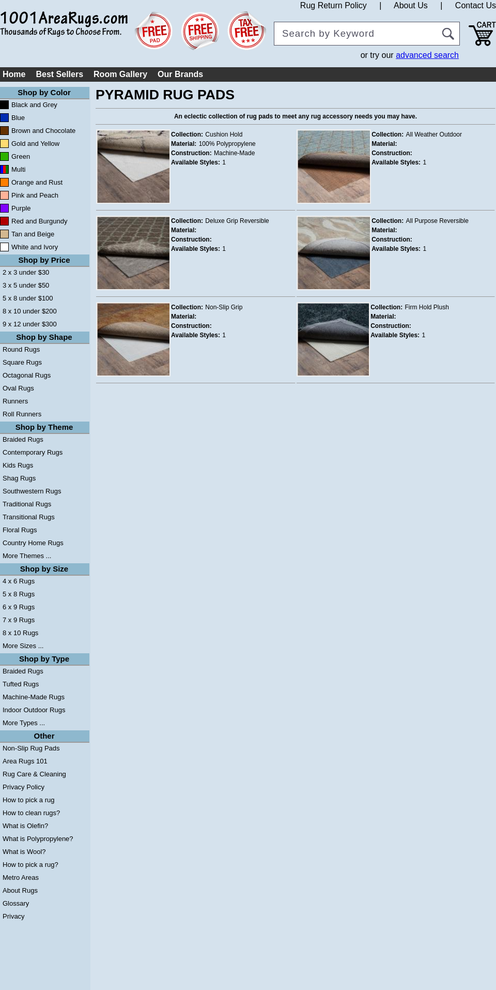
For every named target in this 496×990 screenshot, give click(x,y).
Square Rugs (22, 362)
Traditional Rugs (27, 504)
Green (20, 156)
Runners (15, 401)
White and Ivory (34, 247)
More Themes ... (27, 556)
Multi (18, 169)
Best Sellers (59, 74)
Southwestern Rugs (32, 491)
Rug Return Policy (333, 5)
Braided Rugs (23, 439)
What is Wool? (24, 852)
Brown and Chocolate (43, 130)
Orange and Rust (37, 182)
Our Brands (180, 74)
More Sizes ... (23, 646)
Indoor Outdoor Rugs (34, 710)
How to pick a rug (28, 800)
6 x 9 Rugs (19, 607)
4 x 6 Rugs (19, 581)
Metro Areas (21, 877)
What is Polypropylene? (38, 839)
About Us (411, 5)
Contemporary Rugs (33, 452)
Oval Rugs (18, 388)
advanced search (427, 55)
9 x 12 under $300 (30, 324)
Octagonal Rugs (27, 375)
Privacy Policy (23, 787)
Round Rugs (21, 349)
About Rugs (20, 890)
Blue (18, 118)
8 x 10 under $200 (30, 311)
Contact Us (475, 5)
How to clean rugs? (31, 813)
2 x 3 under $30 (26, 272)
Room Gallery (120, 74)
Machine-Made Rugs (34, 697)
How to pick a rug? (30, 864)
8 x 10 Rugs (20, 633)
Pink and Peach (34, 195)
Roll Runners (22, 414)
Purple (21, 208)
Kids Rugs (18, 465)
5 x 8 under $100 (28, 298)
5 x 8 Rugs (19, 594)
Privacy (14, 916)
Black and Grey (34, 105)
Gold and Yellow (35, 143)
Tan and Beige (32, 234)
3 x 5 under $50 (26, 285)
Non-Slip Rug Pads (31, 748)
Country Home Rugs (33, 543)
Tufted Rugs (21, 684)
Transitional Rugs (29, 517)
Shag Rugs (19, 478)
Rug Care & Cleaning (34, 774)
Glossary (16, 903)
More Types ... (24, 723)
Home (14, 74)
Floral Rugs (20, 530)
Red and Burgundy (39, 221)
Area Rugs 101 (25, 761)
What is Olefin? (25, 826)
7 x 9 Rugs (19, 620)
